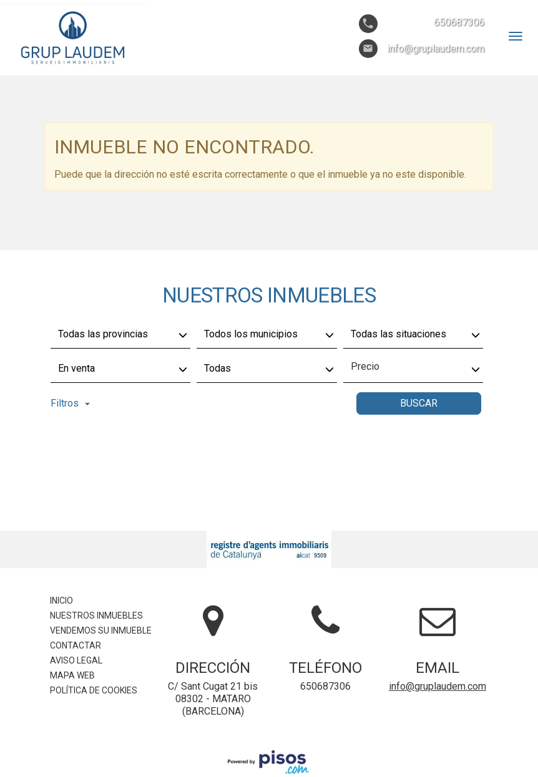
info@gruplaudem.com (437, 686)
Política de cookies (93, 690)
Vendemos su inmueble (101, 630)
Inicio (61, 601)
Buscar (419, 403)
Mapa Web (72, 675)
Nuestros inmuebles (96, 615)
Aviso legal (76, 660)
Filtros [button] (70, 403)
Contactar (75, 645)
